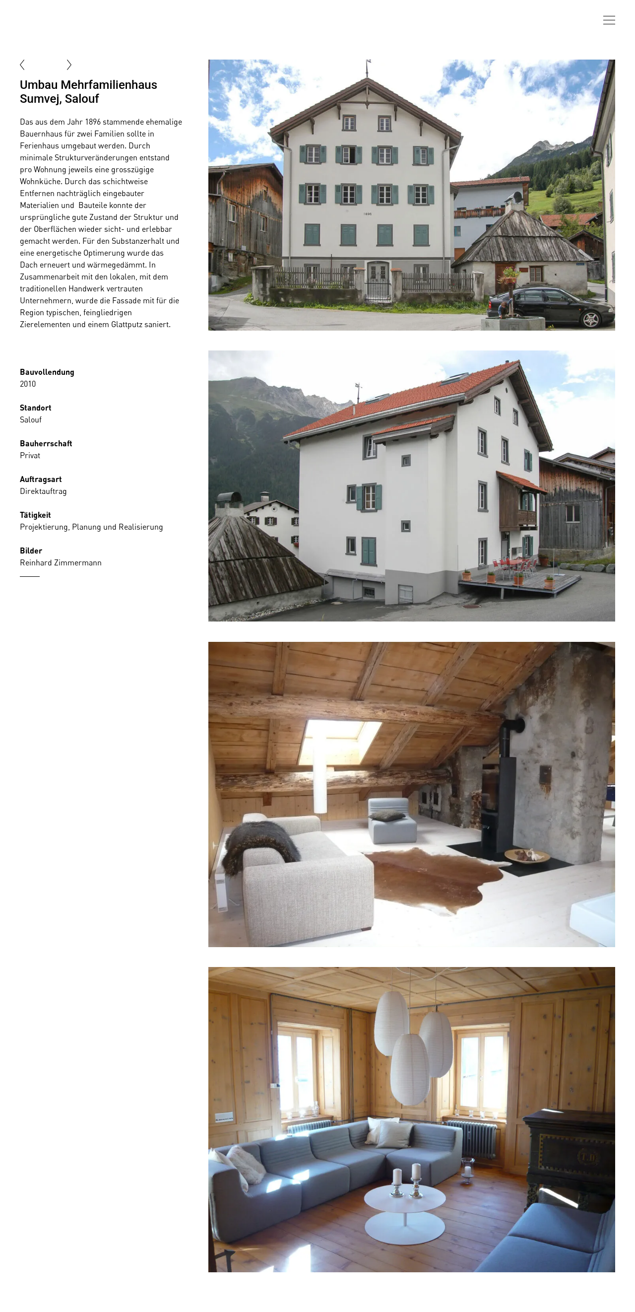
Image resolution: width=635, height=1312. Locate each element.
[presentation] (609, 20)
